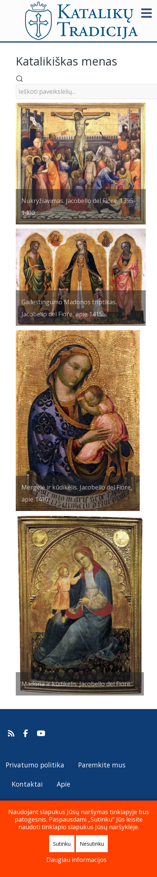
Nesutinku (92, 843)
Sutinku (62, 843)
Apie (63, 784)
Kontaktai (27, 784)
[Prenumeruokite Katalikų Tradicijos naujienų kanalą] (12, 733)
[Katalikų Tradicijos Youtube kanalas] (41, 733)
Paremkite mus (101, 764)
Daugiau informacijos (76, 860)
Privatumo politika (35, 764)
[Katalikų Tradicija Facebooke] (27, 733)
